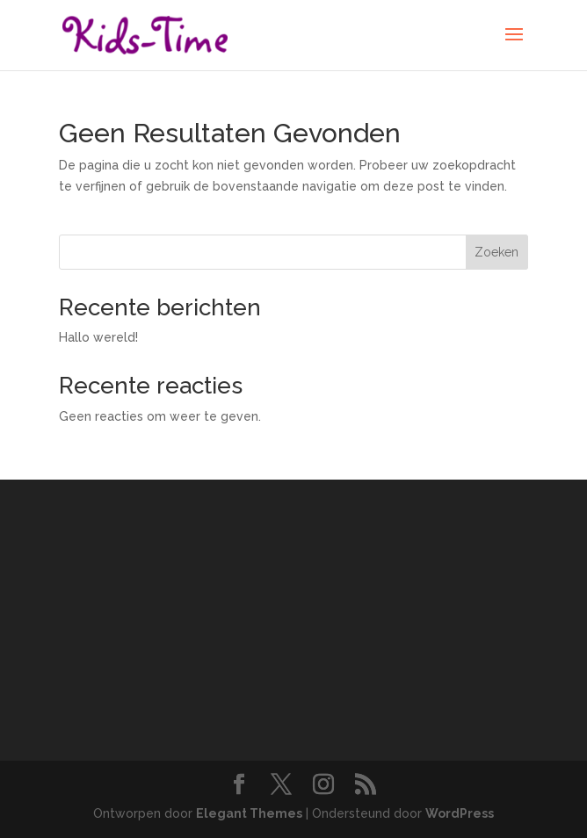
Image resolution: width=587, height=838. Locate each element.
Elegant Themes (249, 813)
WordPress (459, 813)
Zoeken (496, 252)
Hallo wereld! (98, 337)
